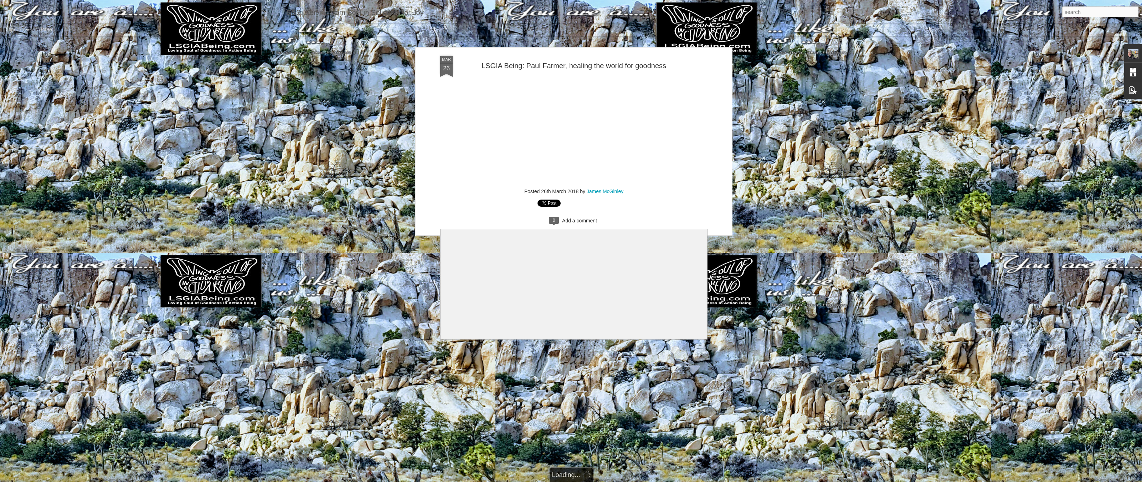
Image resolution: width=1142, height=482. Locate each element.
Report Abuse (614, 478)
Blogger (593, 478)
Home (45, 29)
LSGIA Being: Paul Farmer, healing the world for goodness (574, 56)
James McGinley (605, 181)
